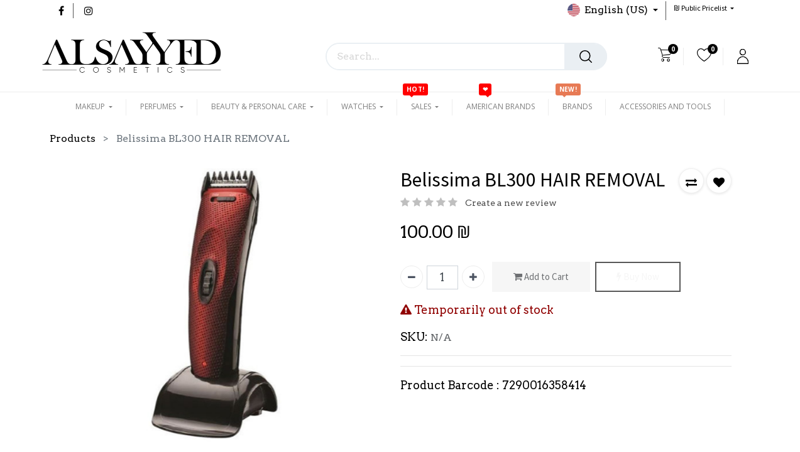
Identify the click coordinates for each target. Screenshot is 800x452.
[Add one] (473, 277)
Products (73, 138)
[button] (704, 8)
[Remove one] (411, 277)
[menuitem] (500, 106)
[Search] (585, 56)
